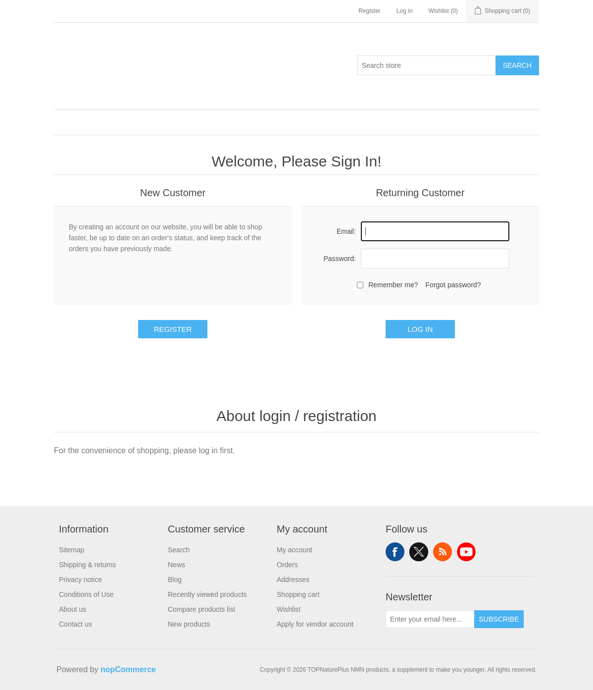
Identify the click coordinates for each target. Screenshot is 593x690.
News (176, 565)
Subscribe (499, 619)
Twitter (418, 551)
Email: (346, 231)
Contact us (75, 624)
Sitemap (71, 550)
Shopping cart (298, 594)
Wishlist (288, 609)
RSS (442, 551)
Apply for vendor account (315, 624)
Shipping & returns (87, 565)
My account (294, 550)
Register (369, 10)
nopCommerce (128, 669)
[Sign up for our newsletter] (430, 619)
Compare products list (201, 609)
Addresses (293, 580)
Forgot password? (453, 285)
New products (189, 624)
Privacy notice (80, 580)
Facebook (395, 551)
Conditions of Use (86, 594)
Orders (287, 565)
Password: (339, 259)
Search (517, 65)
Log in (404, 10)
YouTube (466, 551)
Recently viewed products (207, 594)
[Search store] (426, 65)
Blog (175, 580)
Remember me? (393, 285)
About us (72, 609)
